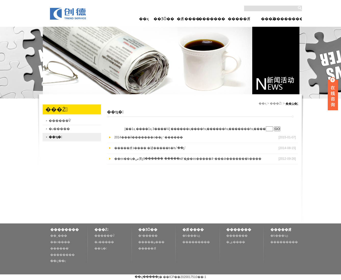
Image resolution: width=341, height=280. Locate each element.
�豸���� (188, 19)
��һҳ (202, 129)
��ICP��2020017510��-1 (184, 277)
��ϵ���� (60, 242)
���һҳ (247, 129)
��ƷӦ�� (164, 19)
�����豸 (239, 19)
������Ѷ (60, 121)
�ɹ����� (59, 129)
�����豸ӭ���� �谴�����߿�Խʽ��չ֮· (150, 148)
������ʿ (59, 248)
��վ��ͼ (58, 261)
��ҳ (144, 19)
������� (211, 19)
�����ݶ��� (151, 242)
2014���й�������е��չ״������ (148, 137)
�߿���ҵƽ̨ (191, 235)
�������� (287, 19)
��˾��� (58, 235)
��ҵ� (55, 137)
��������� (196, 242)
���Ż (268, 19)
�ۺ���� (235, 242)
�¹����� (148, 235)
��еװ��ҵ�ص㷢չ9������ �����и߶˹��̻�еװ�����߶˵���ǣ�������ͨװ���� (187, 159)
